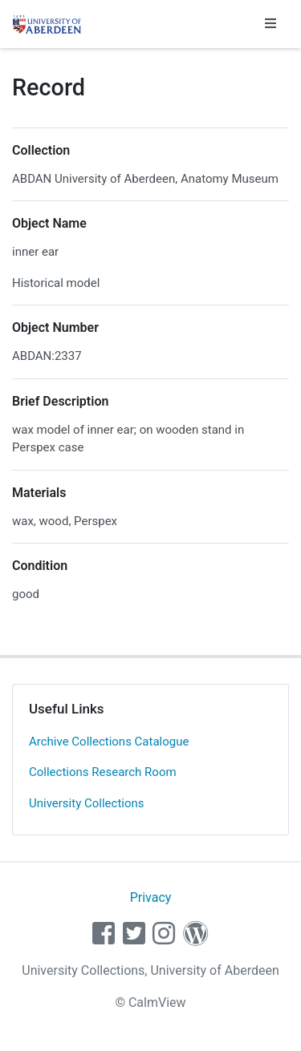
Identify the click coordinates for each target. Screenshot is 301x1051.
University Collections (86, 803)
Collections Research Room (103, 772)
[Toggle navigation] (270, 24)
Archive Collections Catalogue (109, 741)
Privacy (151, 897)
